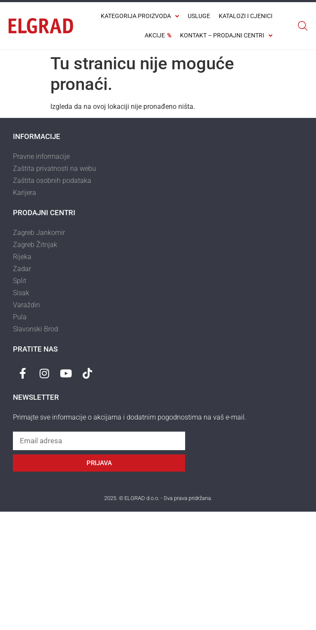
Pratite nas (35, 349)
